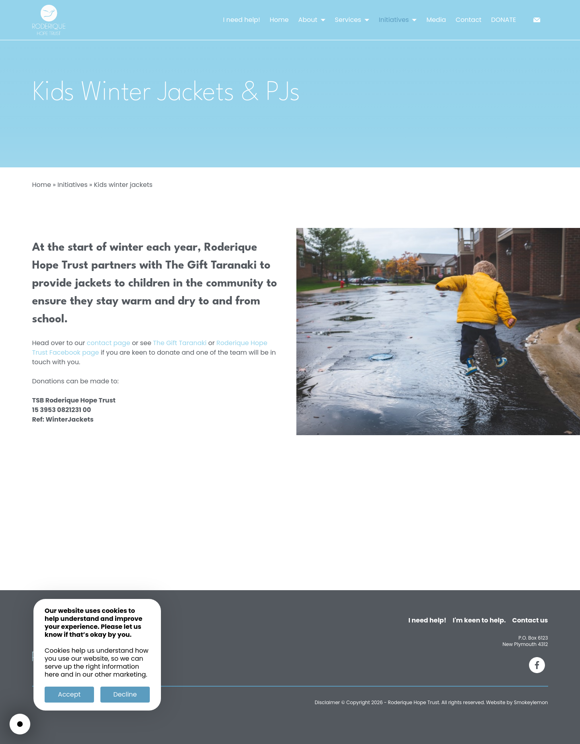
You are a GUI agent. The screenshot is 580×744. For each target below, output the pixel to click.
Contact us (530, 620)
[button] (323, 20)
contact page (108, 343)
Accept (69, 694)
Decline (125, 694)
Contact (469, 19)
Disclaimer (327, 702)
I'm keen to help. (479, 620)
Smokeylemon (531, 702)
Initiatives (72, 184)
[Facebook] (537, 665)
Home (279, 19)
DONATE (503, 19)
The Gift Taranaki (179, 343)
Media (436, 19)
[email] (537, 20)
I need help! (241, 19)
